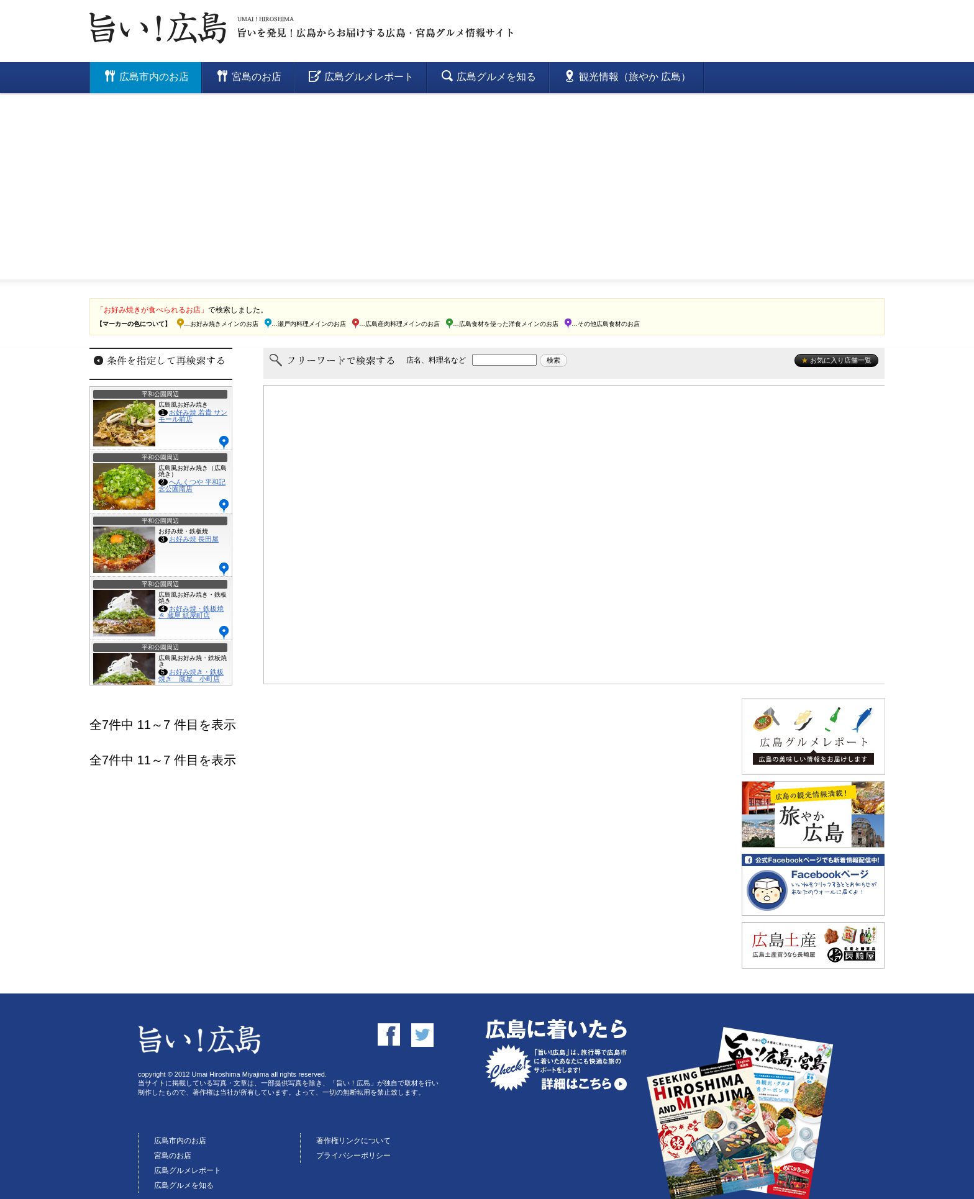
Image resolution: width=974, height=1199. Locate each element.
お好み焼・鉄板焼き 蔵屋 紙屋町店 (191, 612)
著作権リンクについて (353, 1140)
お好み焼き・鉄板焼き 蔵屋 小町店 (191, 675)
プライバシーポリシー (353, 1155)
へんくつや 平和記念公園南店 (191, 485)
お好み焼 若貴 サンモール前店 (192, 416)
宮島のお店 (172, 1155)
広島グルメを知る (184, 1185)
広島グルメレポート (187, 1170)
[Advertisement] (487, 186)
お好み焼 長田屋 (194, 539)
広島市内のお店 (180, 1140)
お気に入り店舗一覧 (836, 360)
